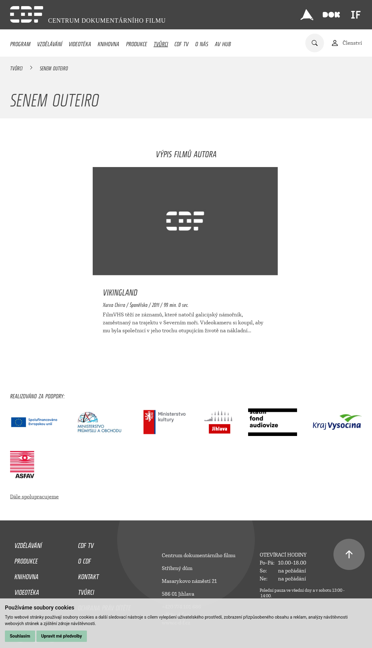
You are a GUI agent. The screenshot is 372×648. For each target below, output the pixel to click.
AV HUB (223, 42)
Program (20, 42)
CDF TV (181, 42)
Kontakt (88, 575)
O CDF (84, 559)
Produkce (136, 42)
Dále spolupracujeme (34, 497)
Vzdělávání (49, 42)
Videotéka (80, 42)
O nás (201, 42)
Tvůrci (161, 42)
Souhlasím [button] (20, 636)
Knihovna (108, 42)
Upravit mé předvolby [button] (61, 636)
